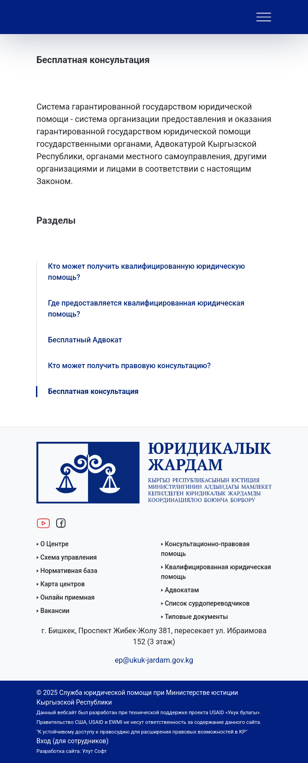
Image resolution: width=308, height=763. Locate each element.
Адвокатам (182, 590)
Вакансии (54, 610)
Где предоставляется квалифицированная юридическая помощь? (146, 308)
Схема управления (68, 557)
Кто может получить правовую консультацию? (129, 365)
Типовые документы (196, 616)
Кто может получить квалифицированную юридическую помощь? (146, 272)
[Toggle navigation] (263, 17)
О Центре (54, 544)
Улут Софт (94, 751)
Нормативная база (68, 570)
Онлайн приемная (67, 597)
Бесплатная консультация (93, 391)
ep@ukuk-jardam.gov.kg (154, 660)
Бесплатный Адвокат (85, 339)
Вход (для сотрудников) (72, 741)
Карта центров (62, 584)
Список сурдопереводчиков (207, 603)
